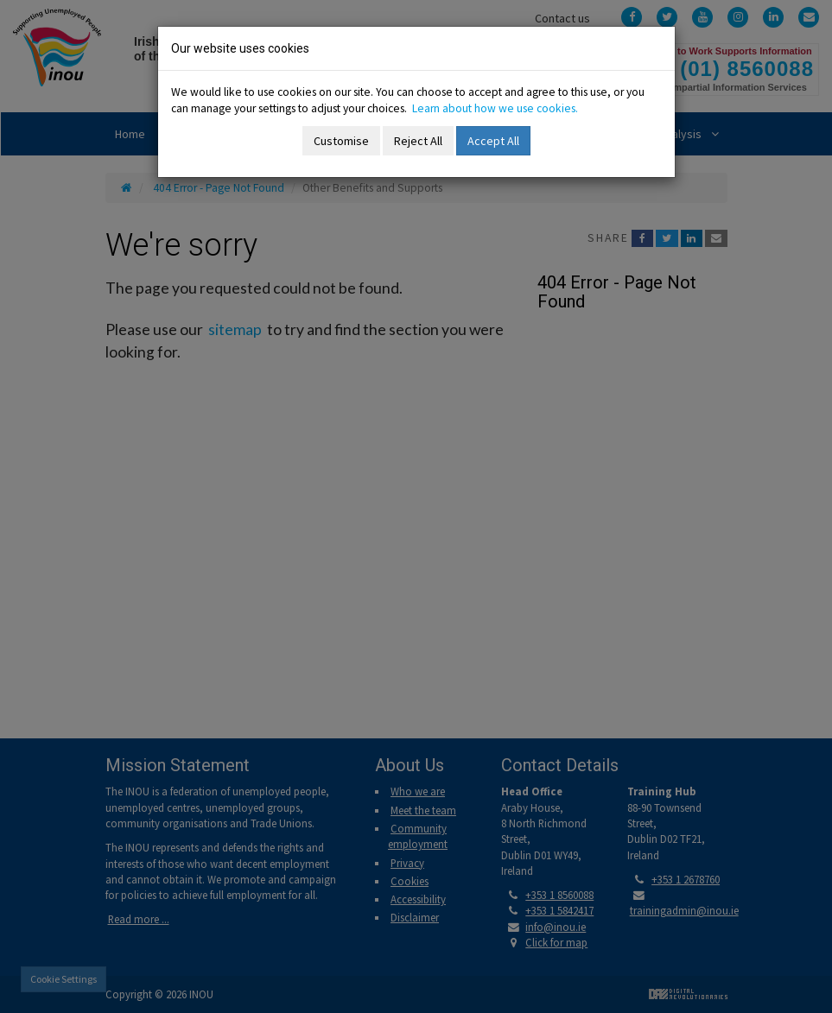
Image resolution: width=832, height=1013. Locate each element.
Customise (341, 141)
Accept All (493, 141)
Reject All (418, 141)
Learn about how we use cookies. (495, 108)
